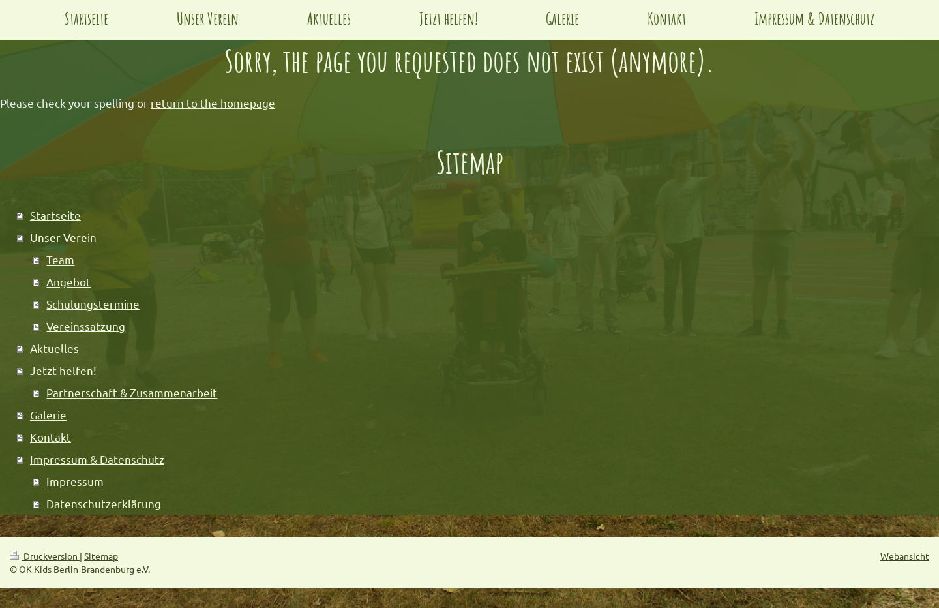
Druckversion (45, 556)
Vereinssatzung (85, 326)
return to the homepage (213, 103)
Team (60, 259)
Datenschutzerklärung (103, 503)
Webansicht (904, 556)
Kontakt (50, 437)
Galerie (48, 414)
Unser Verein (63, 237)
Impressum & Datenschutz (97, 459)
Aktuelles (54, 348)
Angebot (68, 281)
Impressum (75, 481)
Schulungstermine (93, 304)
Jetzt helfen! (63, 370)
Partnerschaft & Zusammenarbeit (131, 392)
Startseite (55, 215)
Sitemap (101, 556)
